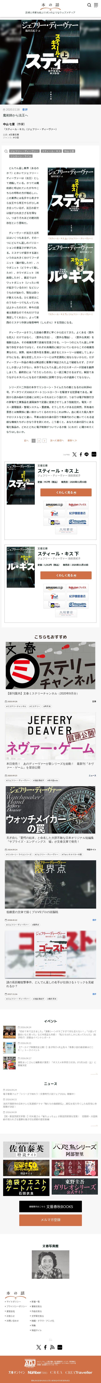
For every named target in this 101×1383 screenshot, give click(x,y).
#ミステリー (35, 700)
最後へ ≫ (72, 440)
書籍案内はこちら (51, 1200)
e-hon (54, 518)
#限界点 (35, 918)
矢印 (94, 1067)
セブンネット (54, 510)
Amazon (54, 502)
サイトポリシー (14, 1295)
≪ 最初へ (28, 440)
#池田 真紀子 (38, 774)
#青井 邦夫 (51, 992)
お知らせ (11, 1309)
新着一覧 (37, 1295)
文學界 (30, 1333)
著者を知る (38, 1300)
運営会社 (11, 1304)
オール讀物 (47, 1333)
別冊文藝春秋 (67, 1333)
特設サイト (38, 1323)
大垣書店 (66, 527)
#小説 (16, 137)
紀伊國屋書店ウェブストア (77, 510)
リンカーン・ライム (20, 156)
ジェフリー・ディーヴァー (24, 151)
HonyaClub (77, 518)
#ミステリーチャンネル (16, 700)
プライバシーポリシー (17, 1300)
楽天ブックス (77, 502)
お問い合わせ (13, 1314)
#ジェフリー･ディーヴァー (17, 918)
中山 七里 (9, 124)
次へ (64, 440)
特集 (35, 1319)
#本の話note (52, 774)
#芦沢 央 (47, 700)
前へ (38, 440)
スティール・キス (51, 151)
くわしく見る (64, 491)
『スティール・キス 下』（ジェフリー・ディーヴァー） (71, 314)
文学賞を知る (39, 1309)
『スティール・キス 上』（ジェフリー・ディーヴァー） (71, 238)
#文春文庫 (14, 134)
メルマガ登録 (50, 1213)
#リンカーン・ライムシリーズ (18, 848)
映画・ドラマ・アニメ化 (45, 1314)
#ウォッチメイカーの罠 (72, 848)
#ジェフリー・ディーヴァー (18, 774)
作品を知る (38, 1304)
